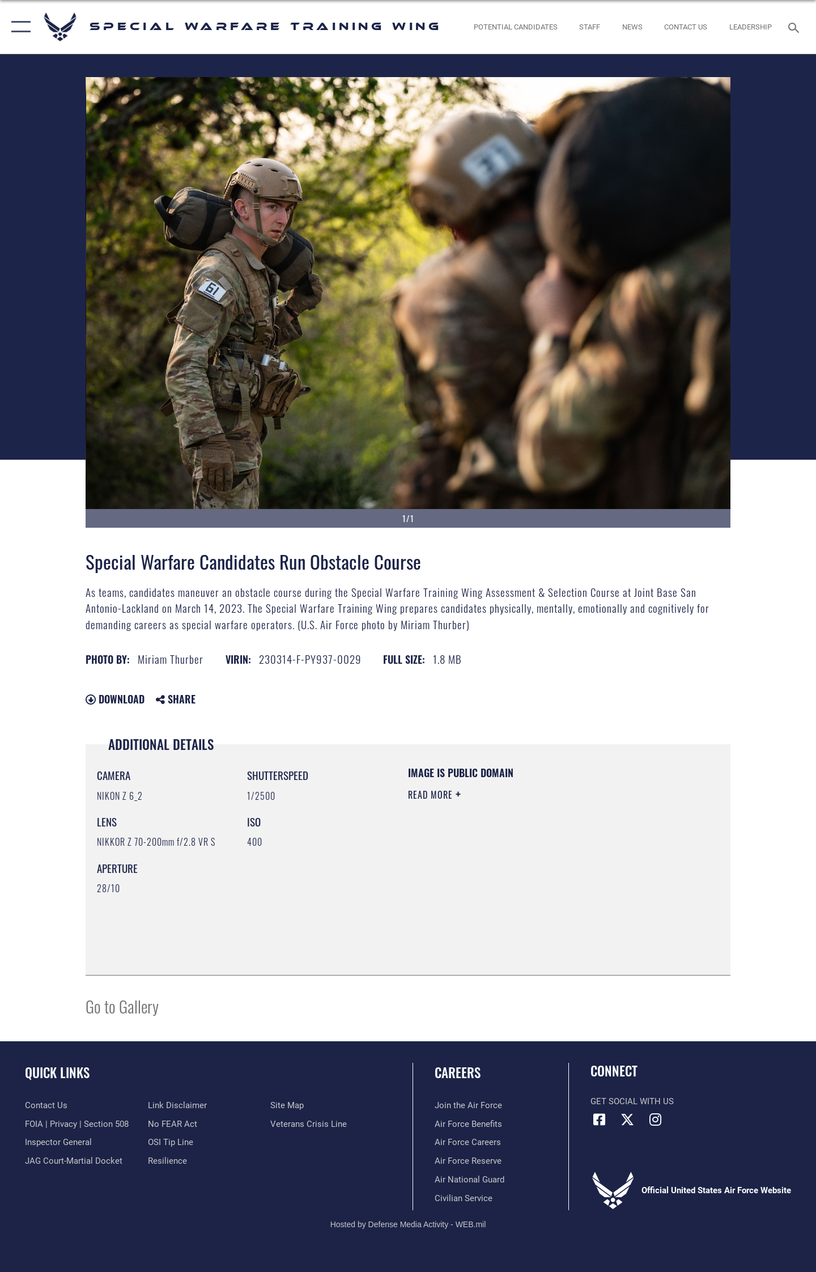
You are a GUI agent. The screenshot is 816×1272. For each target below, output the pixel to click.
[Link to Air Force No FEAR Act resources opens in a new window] (172, 1124)
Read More (432, 795)
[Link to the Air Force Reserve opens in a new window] (468, 1161)
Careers (458, 1072)
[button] (18, 27)
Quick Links (57, 1072)
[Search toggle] (795, 26)
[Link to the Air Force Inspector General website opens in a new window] (58, 1142)
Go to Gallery (122, 1006)
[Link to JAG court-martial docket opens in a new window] (73, 1161)
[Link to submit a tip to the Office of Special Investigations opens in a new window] (170, 1142)
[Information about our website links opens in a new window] (177, 1105)
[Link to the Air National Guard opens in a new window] (469, 1180)
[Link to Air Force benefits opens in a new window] (468, 1124)
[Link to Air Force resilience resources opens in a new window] (167, 1161)
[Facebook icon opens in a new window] (598, 1119)
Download (115, 699)
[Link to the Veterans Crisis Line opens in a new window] (308, 1124)
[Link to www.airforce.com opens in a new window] (468, 1105)
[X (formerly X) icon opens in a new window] (627, 1119)
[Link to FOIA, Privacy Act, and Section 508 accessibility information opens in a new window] (77, 1124)
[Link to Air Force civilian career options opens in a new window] (463, 1198)
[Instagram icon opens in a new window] (655, 1119)
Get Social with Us (632, 1101)
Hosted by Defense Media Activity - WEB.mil (408, 1224)
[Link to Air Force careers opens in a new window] (468, 1142)
